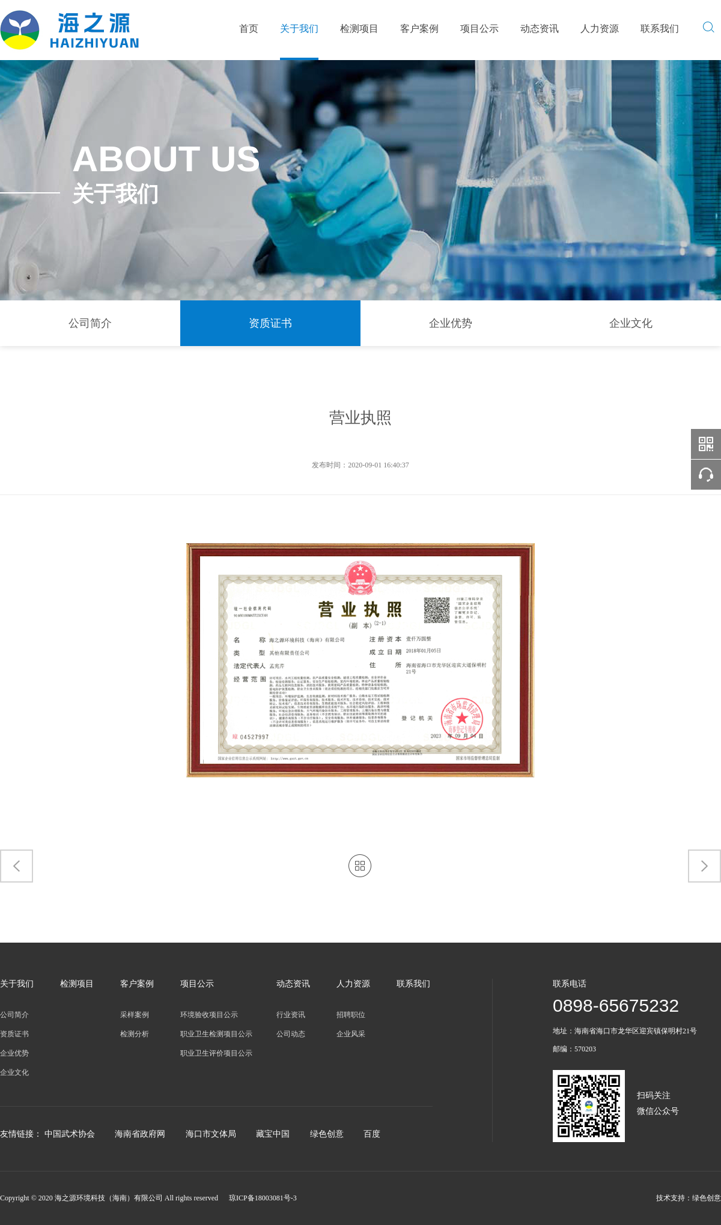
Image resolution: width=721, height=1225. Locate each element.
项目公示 (479, 28)
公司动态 (290, 1034)
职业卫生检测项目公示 (216, 1034)
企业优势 (450, 323)
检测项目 (359, 28)
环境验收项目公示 (209, 1015)
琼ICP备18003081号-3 (263, 1198)
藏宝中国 (273, 1133)
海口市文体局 (211, 1133)
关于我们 (299, 28)
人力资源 (599, 28)
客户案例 (419, 28)
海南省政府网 (140, 1133)
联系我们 (659, 28)
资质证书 (270, 323)
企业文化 (631, 323)
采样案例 (134, 1015)
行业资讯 (290, 1015)
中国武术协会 (69, 1133)
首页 (248, 28)
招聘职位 (350, 1015)
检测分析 (134, 1034)
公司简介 (90, 323)
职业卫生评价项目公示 (216, 1053)
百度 (372, 1133)
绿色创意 (327, 1133)
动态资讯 (539, 28)
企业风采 (350, 1034)
